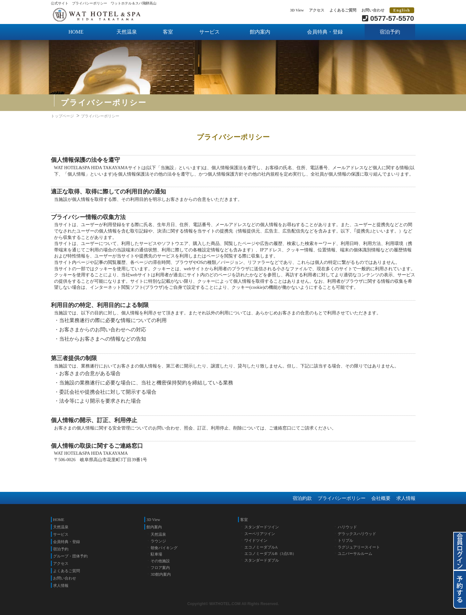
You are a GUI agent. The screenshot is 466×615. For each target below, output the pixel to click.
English (401, 10)
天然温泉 (126, 32)
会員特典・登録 (325, 32)
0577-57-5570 (388, 18)
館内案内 (260, 32)
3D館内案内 (161, 574)
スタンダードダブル (261, 560)
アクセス (316, 10)
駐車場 (156, 554)
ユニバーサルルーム (355, 553)
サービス (209, 32)
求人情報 (405, 498)
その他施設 (160, 561)
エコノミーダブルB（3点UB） (270, 553)
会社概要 (381, 498)
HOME (75, 32)
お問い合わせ (372, 10)
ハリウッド (347, 527)
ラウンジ (158, 541)
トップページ (62, 116)
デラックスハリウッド (357, 534)
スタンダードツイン (261, 527)
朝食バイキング (164, 548)
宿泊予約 (390, 32)
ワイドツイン (255, 540)
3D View (297, 10)
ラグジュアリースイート (359, 547)
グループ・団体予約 (70, 556)
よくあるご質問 (342, 10)
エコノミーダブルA (261, 547)
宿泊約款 (302, 498)
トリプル (345, 540)
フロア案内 (160, 567)
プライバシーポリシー (342, 498)
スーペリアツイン (259, 534)
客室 (168, 32)
